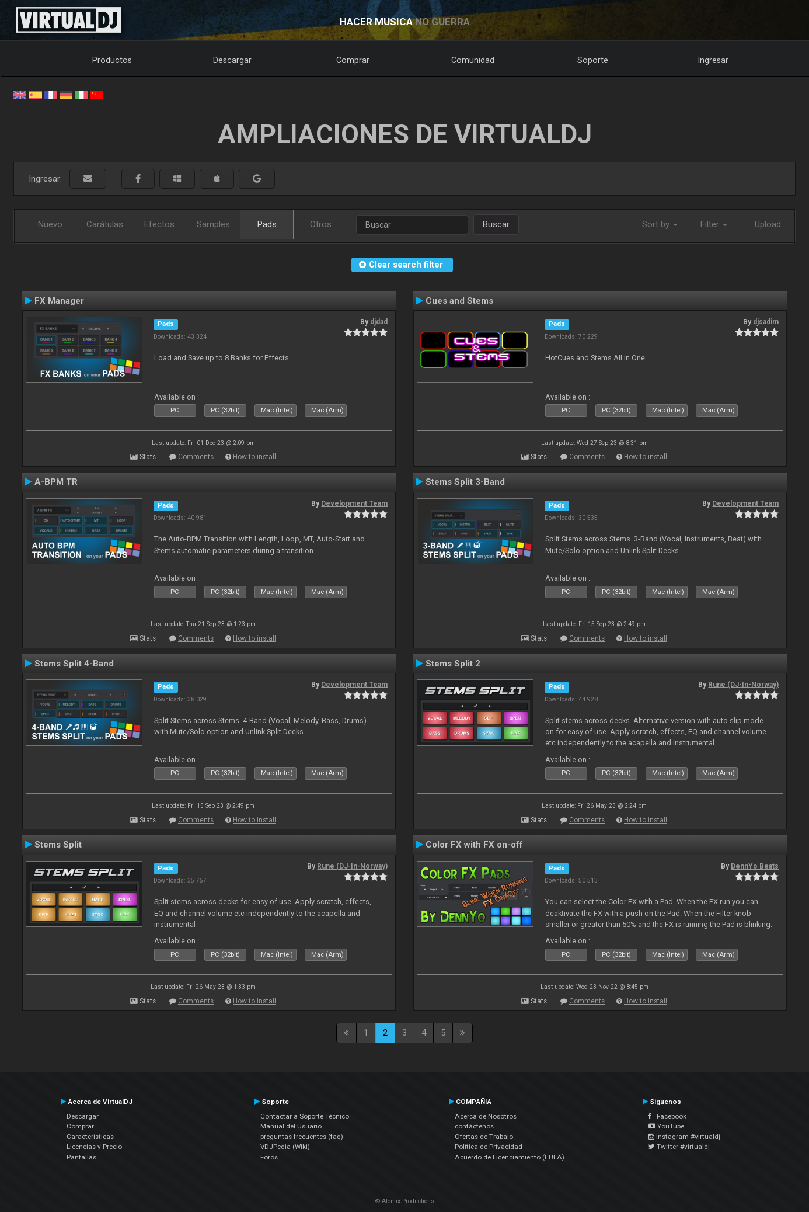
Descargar (232, 60)
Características (90, 1137)
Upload (768, 224)
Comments (196, 457)
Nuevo (50, 224)
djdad (379, 322)
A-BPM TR (56, 482)
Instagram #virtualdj (684, 1137)
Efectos (159, 224)
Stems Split (58, 844)
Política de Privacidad (488, 1146)
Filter (713, 224)
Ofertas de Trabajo (484, 1137)
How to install (254, 457)
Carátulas (104, 224)
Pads (267, 224)
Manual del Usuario (291, 1126)
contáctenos (474, 1126)
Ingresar (713, 60)
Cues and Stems (459, 301)
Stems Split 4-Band (74, 663)
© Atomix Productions (404, 1201)
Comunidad (472, 60)
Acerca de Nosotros (486, 1116)
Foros (269, 1157)
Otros (321, 224)
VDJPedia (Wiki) (285, 1146)
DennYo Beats (755, 866)
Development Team (354, 503)
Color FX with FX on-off (474, 844)
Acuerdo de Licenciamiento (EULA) (509, 1157)
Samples (213, 224)
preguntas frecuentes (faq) (301, 1137)
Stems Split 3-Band (465, 482)
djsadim (766, 322)
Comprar (352, 60)
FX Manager (59, 301)
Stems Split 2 (453, 663)
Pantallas (81, 1157)
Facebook (667, 1116)
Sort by (660, 224)
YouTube (666, 1126)
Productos (112, 60)
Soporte (592, 60)
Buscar (496, 224)
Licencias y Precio (94, 1146)
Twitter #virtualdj (679, 1146)
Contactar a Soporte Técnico (304, 1116)
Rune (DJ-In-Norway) (743, 684)
